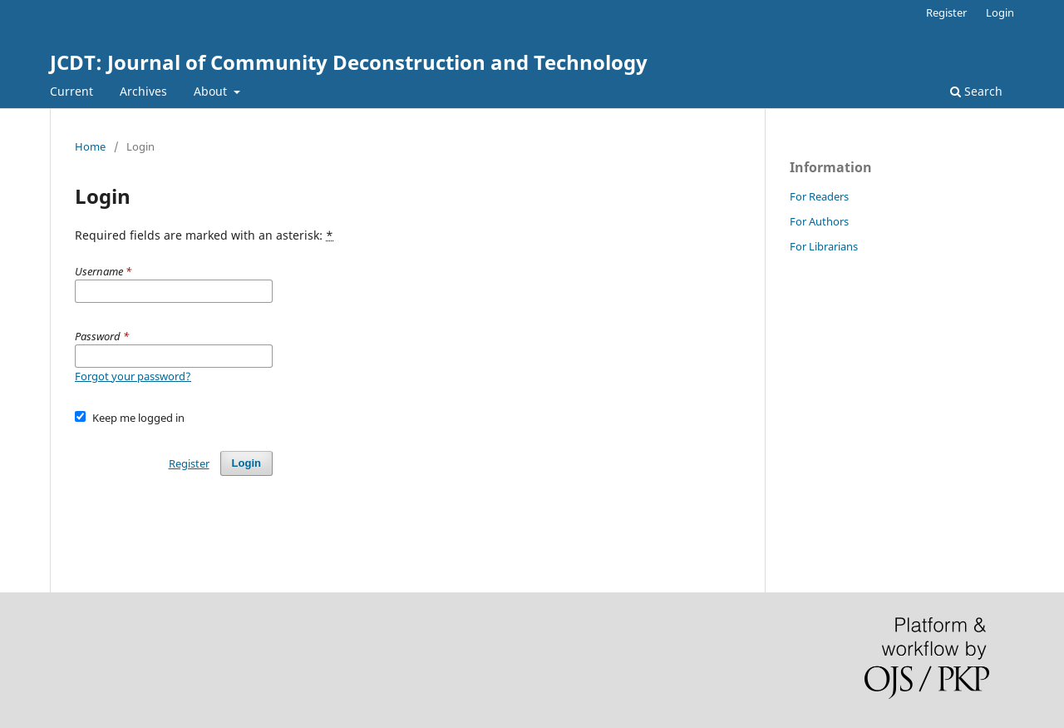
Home (90, 146)
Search (976, 91)
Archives (143, 91)
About (212, 91)
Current (71, 91)
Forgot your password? (133, 376)
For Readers (819, 196)
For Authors (819, 221)
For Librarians (824, 246)
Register (946, 12)
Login (1000, 12)
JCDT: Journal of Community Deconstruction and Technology (349, 62)
